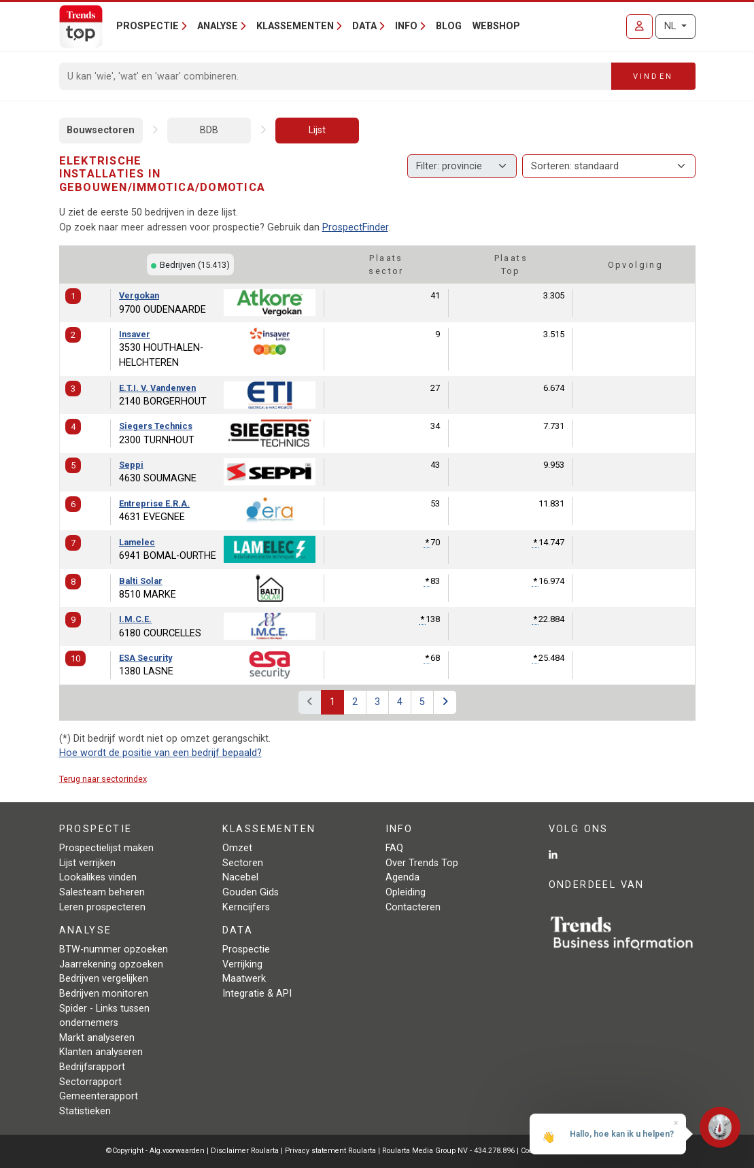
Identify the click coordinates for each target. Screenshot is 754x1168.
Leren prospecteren (102, 907)
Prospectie (246, 949)
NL (671, 26)
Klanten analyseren (101, 1052)
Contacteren (413, 907)
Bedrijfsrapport (92, 1067)
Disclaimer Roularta (245, 1150)
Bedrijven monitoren (103, 993)
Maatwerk (244, 978)
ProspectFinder (355, 227)
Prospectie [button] (147, 26)
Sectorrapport (90, 1082)
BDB (209, 130)
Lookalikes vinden (98, 877)
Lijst (317, 130)
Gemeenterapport (98, 1096)
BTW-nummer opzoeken (113, 949)
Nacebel (240, 877)
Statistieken (85, 1111)
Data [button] (364, 26)
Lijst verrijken (87, 863)
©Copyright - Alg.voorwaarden (155, 1150)
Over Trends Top (421, 863)
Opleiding (405, 892)
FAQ (394, 848)
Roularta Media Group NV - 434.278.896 (449, 1150)
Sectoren (242, 863)
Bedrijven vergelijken (103, 978)
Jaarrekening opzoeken (111, 964)
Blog (449, 26)
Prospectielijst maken (106, 848)
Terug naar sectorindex (103, 779)
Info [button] (406, 26)
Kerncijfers (246, 907)
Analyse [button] (217, 26)
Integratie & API (257, 993)
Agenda (402, 877)
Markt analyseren (97, 1038)
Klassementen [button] (295, 26)
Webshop (496, 26)
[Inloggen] (639, 26)
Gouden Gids (250, 892)
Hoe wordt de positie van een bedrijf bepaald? (160, 753)
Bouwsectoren (101, 130)
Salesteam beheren (102, 892)
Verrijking (242, 964)
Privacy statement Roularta (330, 1150)
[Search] (335, 76)
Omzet (237, 848)
